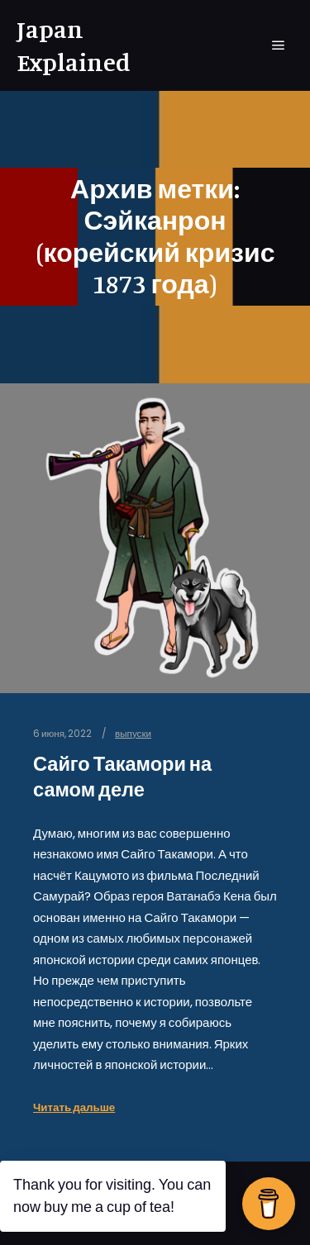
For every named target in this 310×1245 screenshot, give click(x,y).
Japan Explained (74, 45)
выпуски (133, 733)
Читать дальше (74, 1107)
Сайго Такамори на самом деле (122, 776)
